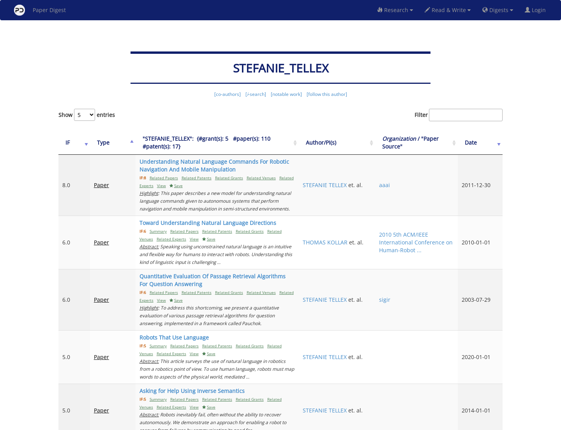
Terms (284, 422)
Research (395, 10)
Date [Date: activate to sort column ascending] (480, 142)
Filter (459, 115)
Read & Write (448, 10)
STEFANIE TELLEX (367, 177)
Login (537, 10)
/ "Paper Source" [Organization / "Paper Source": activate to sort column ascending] (428, 142)
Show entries (86, 115)
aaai (410, 181)
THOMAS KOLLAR (367, 226)
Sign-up (264, 422)
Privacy (302, 422)
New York (343, 422)
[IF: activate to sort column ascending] (70, 143)
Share (320, 422)
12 (469, 391)
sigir (410, 272)
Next (491, 391)
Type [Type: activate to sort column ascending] (96, 142)
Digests (497, 10)
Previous (349, 391)
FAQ (247, 422)
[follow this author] (327, 94)
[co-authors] (227, 94)
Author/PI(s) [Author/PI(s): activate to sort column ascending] (363, 142)
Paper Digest (40, 10)
